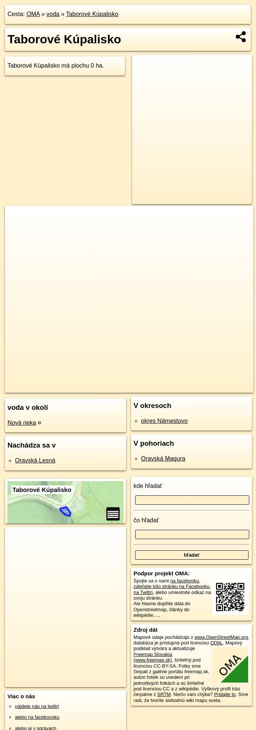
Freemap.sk (150, 386)
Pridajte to (225, 694)
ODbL (216, 643)
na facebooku (184, 581)
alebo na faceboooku (37, 717)
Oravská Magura (163, 458)
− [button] (17, 230)
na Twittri (143, 592)
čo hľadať (146, 520)
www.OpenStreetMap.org (221, 637)
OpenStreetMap (111, 386)
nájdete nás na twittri (37, 706)
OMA (33, 14)
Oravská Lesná (35, 460)
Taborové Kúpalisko (92, 14)
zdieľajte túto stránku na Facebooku (172, 586)
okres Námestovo (164, 421)
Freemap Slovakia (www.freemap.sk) (153, 657)
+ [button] (17, 218)
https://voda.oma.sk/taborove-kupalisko (213, 386)
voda (53, 14)
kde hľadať (148, 486)
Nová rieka (21, 423)
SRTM (164, 694)
